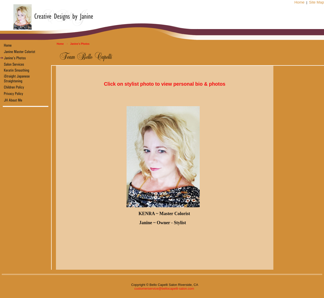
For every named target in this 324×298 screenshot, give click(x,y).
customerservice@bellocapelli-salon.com (164, 288)
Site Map (316, 2)
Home (299, 2)
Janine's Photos (79, 43)
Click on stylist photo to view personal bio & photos (165, 84)
